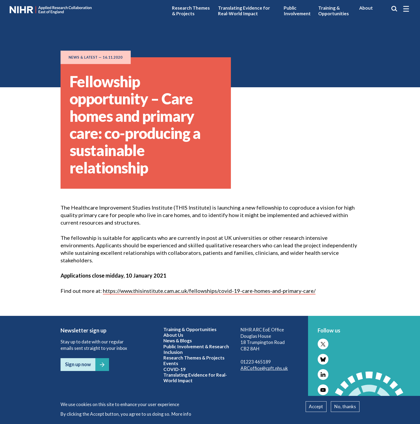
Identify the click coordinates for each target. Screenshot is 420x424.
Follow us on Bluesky (323, 359)
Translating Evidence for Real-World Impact (244, 10)
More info (181, 414)
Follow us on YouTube (323, 389)
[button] (406, 9)
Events (170, 363)
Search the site (394, 9)
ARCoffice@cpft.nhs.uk (264, 368)
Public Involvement (297, 10)
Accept (316, 406)
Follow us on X (323, 344)
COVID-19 (174, 369)
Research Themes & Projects (191, 10)
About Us (173, 335)
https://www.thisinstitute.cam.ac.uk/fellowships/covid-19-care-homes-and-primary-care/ (209, 290)
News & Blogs (177, 340)
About (366, 8)
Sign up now (78, 364)
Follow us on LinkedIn (323, 374)
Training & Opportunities (333, 10)
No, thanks (345, 406)
